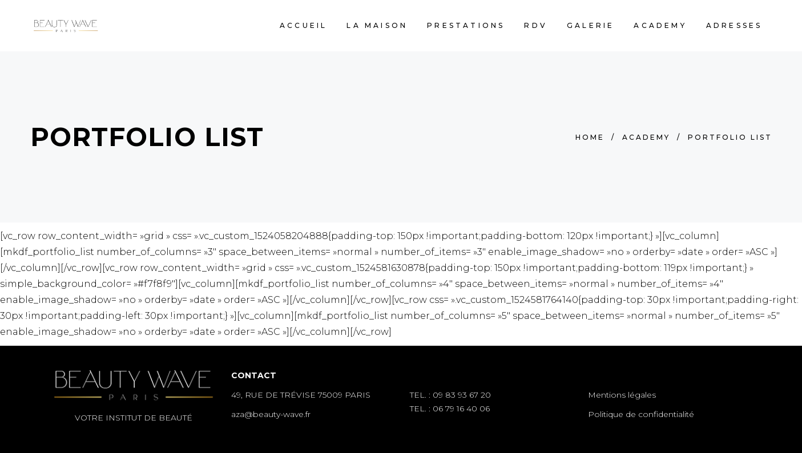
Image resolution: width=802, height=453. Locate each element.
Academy (646, 137)
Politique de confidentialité (641, 414)
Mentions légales (622, 395)
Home (589, 137)
